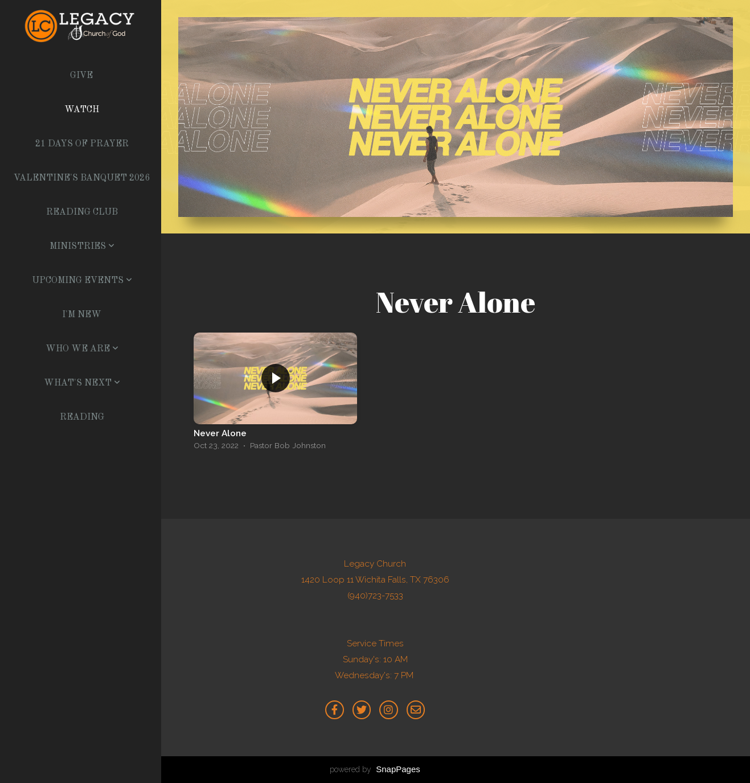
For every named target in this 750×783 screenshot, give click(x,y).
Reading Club (82, 212)
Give (81, 75)
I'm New (81, 314)
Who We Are (82, 349)
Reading (82, 417)
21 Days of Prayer (82, 144)
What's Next (82, 383)
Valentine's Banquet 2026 (82, 178)
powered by (375, 769)
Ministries (82, 246)
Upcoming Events (82, 280)
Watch (81, 109)
